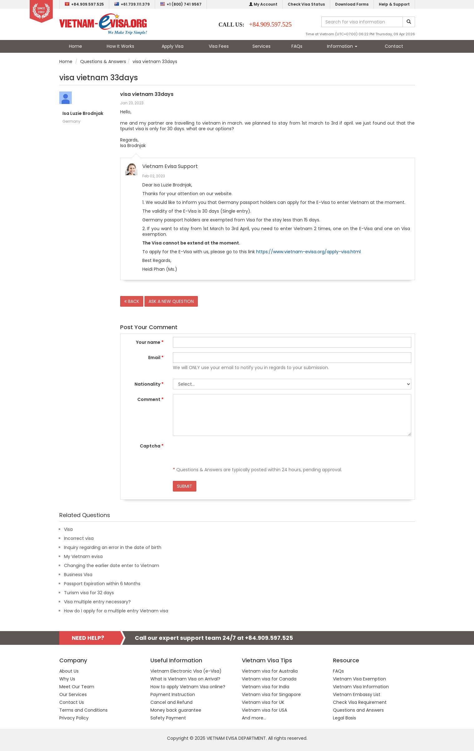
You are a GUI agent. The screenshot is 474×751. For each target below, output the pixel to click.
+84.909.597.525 (84, 4)
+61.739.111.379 (132, 4)
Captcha (152, 446)
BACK (131, 301)
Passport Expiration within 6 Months (102, 584)
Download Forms (352, 4)
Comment (150, 399)
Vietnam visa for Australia (270, 671)
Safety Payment (168, 718)
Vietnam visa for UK (263, 702)
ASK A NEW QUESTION (171, 301)
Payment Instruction (172, 694)
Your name (150, 342)
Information (342, 46)
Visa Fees (219, 46)
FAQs (296, 46)
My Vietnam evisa (83, 556)
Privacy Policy (74, 718)
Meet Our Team (76, 687)
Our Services (73, 694)
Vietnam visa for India (265, 687)
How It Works (120, 46)
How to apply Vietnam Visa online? (187, 687)
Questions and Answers (358, 710)
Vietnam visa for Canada (269, 679)
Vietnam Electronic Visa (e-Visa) (186, 671)
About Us (69, 671)
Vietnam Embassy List (356, 694)
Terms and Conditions (83, 710)
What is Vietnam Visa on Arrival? (185, 679)
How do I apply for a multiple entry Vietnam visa (116, 611)
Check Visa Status (306, 4)
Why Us (67, 679)
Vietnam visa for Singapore (271, 694)
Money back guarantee (175, 710)
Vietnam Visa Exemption (359, 679)
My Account (263, 4)
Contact (394, 46)
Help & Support (394, 4)
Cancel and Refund (171, 702)
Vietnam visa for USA (264, 710)
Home (75, 46)
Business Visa (78, 574)
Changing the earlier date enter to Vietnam (111, 565)
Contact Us (71, 702)
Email (156, 357)
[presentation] (220, 453)
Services (261, 46)
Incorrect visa (79, 538)
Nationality (149, 384)
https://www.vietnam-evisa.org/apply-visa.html (308, 252)
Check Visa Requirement (360, 702)
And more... (254, 718)
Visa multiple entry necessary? (97, 602)
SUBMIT (184, 486)
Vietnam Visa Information (361, 687)
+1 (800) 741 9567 (181, 4)
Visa (68, 529)
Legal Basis (344, 718)
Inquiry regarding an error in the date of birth (112, 547)
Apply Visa (172, 46)
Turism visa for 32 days (89, 593)
